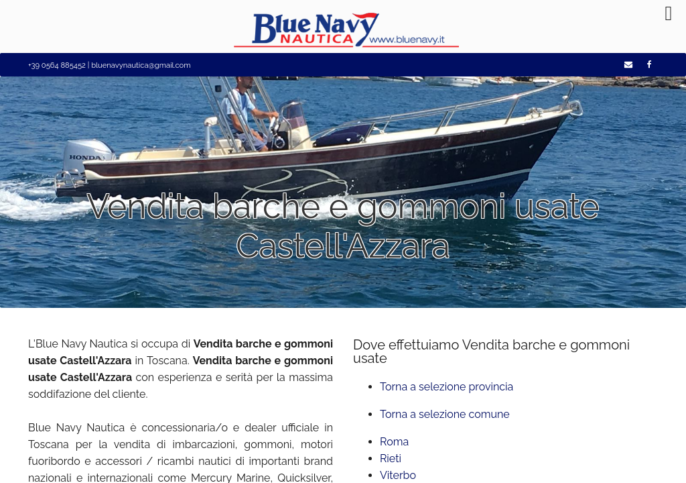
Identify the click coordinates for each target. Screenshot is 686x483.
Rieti (390, 458)
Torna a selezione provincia (446, 386)
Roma (394, 441)
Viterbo (398, 475)
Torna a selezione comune (445, 414)
